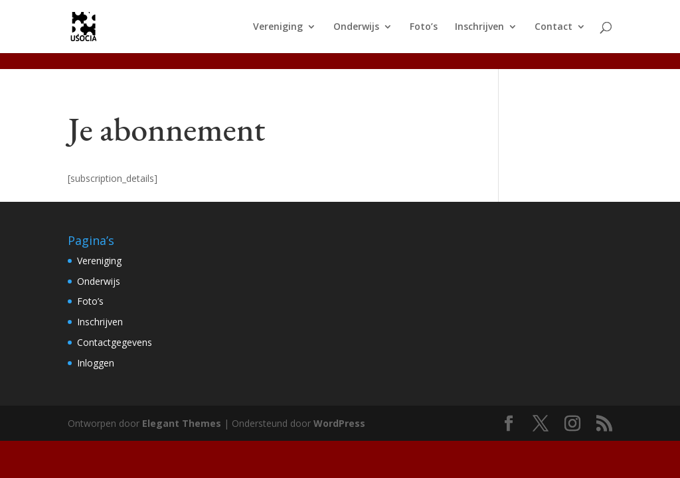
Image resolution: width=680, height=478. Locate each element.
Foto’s (424, 27)
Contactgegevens (114, 342)
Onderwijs (356, 27)
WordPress (339, 423)
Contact (553, 27)
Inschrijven (479, 27)
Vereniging (278, 27)
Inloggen (95, 363)
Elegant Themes (181, 423)
